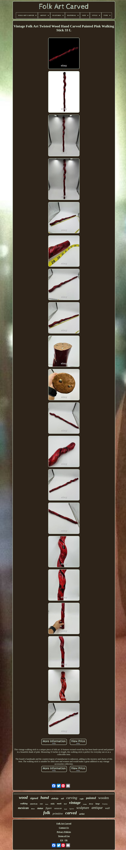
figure (49, 808)
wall (107, 808)
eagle (82, 799)
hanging (104, 804)
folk (46, 812)
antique (97, 808)
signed (34, 798)
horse (46, 804)
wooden (103, 798)
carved (71, 813)
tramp (85, 804)
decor (33, 809)
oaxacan (58, 808)
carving (71, 798)
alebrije (55, 798)
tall (62, 798)
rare (41, 804)
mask (59, 803)
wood (23, 797)
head (65, 809)
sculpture (82, 808)
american (33, 804)
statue (40, 808)
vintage (75, 802)
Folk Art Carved (63, 823)
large (98, 804)
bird (65, 804)
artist (81, 814)
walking (24, 803)
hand (44, 797)
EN (61, 840)
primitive (58, 813)
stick (53, 804)
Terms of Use (64, 836)
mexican (23, 808)
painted (91, 798)
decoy (91, 804)
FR (66, 840)
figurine (71, 809)
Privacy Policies (64, 832)
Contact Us (64, 828)
